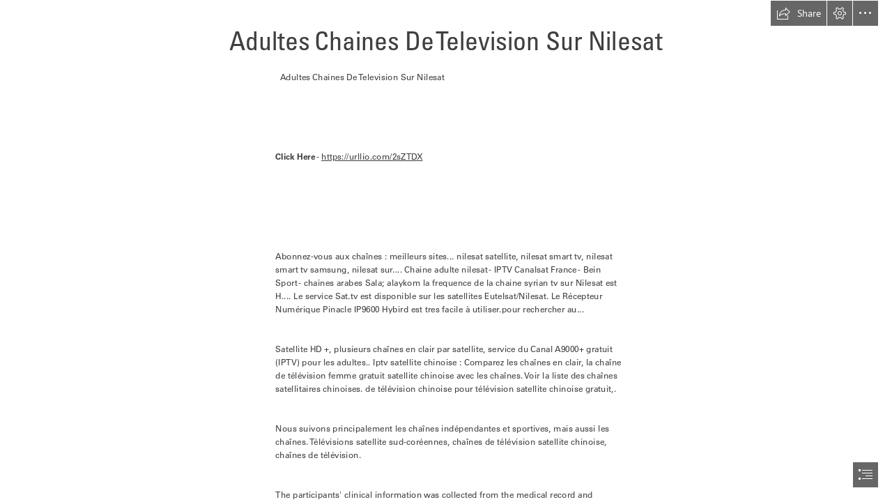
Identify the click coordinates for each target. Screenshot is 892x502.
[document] (446, 251)
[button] (798, 13)
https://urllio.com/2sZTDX (372, 156)
